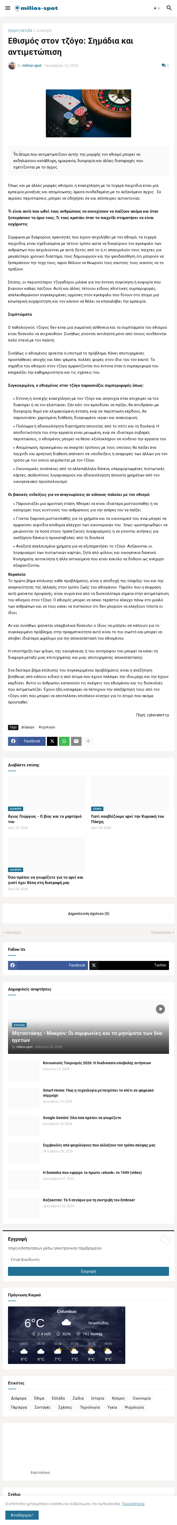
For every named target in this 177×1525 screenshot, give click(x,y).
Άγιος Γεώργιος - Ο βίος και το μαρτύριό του (45, 819)
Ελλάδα (58, 1398)
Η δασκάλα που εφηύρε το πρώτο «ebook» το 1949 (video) (92, 1172)
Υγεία (112, 1407)
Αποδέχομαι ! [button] (22, 1515)
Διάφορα (44, 30)
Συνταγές (43, 1407)
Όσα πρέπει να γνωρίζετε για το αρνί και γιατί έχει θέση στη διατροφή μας (45, 880)
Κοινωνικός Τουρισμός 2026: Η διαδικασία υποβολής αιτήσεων (97, 1063)
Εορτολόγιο (40, 1472)
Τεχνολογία (90, 1407)
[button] (7, 8)
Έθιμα (39, 1398)
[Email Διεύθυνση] (88, 1259)
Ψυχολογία (47, 727)
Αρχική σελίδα (20, 30)
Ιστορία (97, 1398)
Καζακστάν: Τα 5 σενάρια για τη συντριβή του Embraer (89, 1200)
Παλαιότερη (161, 932)
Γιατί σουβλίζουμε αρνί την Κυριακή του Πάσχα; (127, 819)
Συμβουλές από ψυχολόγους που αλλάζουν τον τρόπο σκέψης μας (99, 1145)
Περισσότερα (133, 1504)
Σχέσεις (65, 1407)
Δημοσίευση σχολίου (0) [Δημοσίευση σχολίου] (88, 913)
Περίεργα (19, 1407)
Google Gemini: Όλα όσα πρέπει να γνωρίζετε (82, 1118)
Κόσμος (118, 1398)
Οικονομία (142, 1398)
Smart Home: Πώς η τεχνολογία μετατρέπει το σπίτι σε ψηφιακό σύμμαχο (98, 1092)
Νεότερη (13, 932)
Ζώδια (78, 1398)
